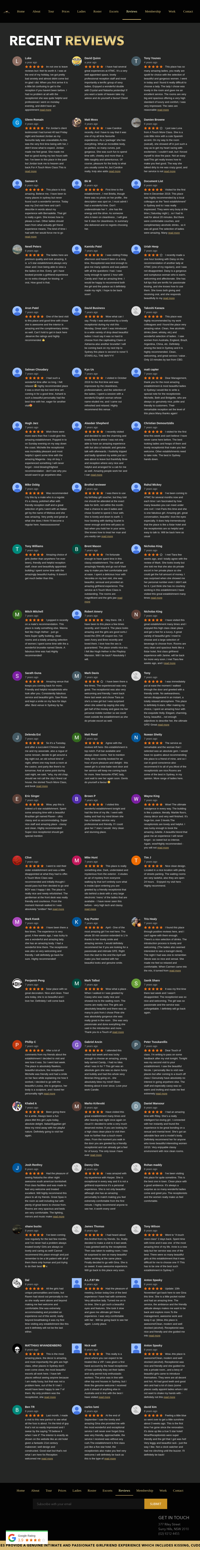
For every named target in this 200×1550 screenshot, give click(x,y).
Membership (153, 11)
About (36, 11)
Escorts (114, 11)
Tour (51, 11)
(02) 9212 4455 (168, 1534)
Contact (188, 11)
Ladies (81, 11)
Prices (65, 11)
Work (173, 11)
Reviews (131, 11)
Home (21, 11)
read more (45, 109)
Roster (97, 11)
